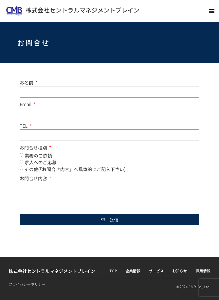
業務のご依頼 (38, 155)
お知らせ (179, 270)
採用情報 (203, 270)
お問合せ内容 (34, 179)
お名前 (27, 83)
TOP (113, 270)
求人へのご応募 (40, 162)
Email (26, 105)
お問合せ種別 (34, 148)
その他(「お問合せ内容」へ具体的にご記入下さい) (75, 169)
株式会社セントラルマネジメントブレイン (82, 10)
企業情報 (132, 270)
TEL (24, 126)
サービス (156, 270)
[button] (211, 10)
